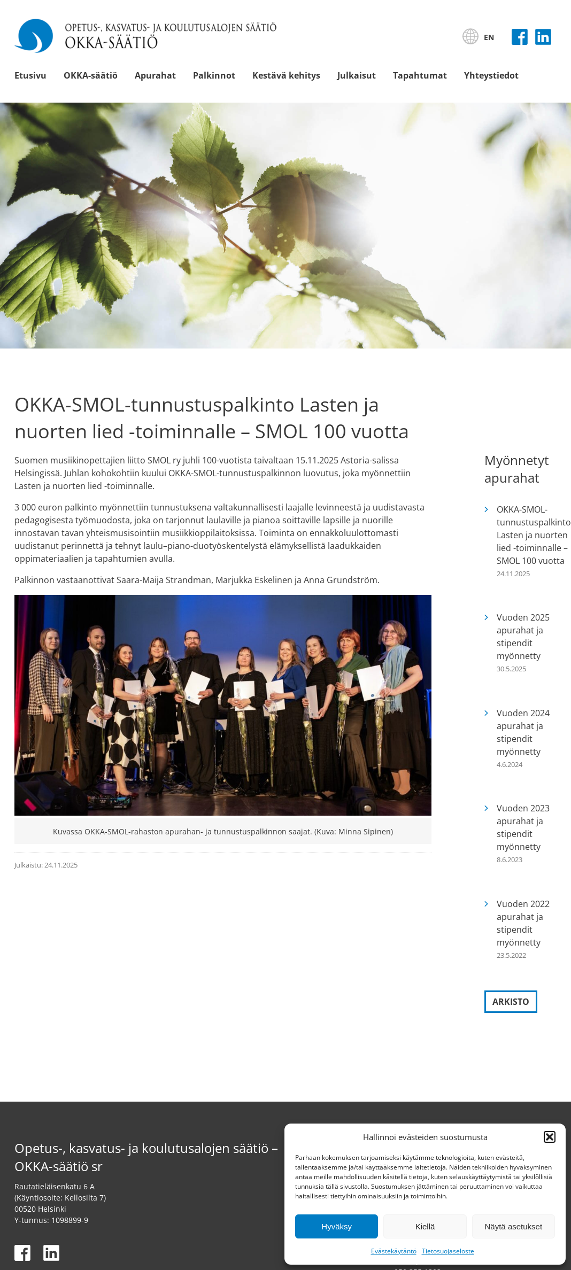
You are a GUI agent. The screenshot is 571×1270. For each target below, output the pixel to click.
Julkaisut (356, 75)
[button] (549, 1137)
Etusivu (30, 75)
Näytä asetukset (514, 1226)
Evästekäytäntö (393, 1251)
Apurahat (155, 75)
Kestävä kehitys (286, 75)
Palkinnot (214, 75)
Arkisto (510, 1002)
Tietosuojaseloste (448, 1251)
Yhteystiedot (491, 75)
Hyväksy (336, 1226)
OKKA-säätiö (91, 75)
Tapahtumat (420, 75)
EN (489, 37)
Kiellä (425, 1226)
